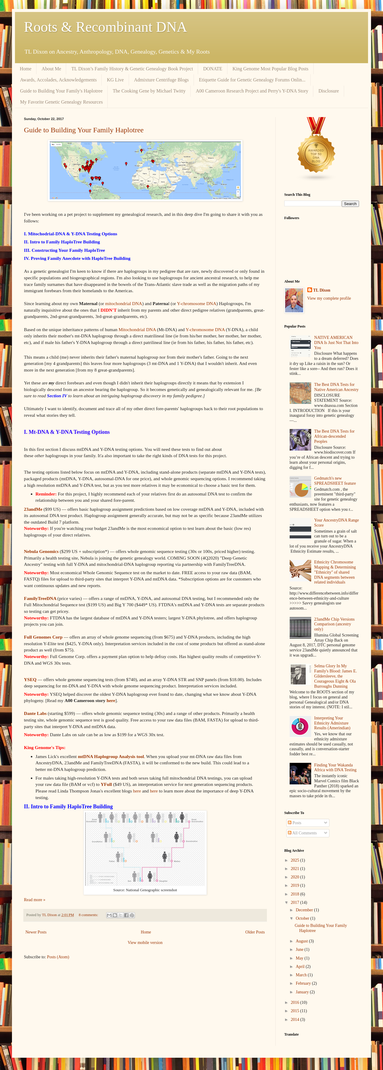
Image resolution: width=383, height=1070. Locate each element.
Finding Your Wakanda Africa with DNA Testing (335, 767)
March (302, 975)
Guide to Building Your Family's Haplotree (61, 90)
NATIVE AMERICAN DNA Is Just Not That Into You (336, 342)
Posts (294, 823)
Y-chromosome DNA (196, 303)
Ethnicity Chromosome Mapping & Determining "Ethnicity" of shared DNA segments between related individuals (335, 572)
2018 (295, 894)
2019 (295, 885)
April (301, 966)
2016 (295, 1002)
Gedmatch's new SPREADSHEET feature (335, 481)
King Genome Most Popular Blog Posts (270, 68)
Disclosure (328, 90)
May (300, 958)
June (300, 949)
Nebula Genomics (41, 551)
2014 (295, 1019)
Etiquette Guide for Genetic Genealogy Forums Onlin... (252, 79)
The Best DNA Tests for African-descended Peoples (334, 436)
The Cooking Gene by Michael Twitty (149, 90)
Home (25, 68)
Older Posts (255, 932)
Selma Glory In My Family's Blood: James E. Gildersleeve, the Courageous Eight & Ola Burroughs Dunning (335, 676)
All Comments (302, 833)
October (303, 918)
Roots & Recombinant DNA (105, 27)
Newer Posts (35, 932)
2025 (295, 860)
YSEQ (30, 679)
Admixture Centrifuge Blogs (161, 79)
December (305, 910)
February (304, 983)
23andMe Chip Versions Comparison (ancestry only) (334, 624)
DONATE (212, 68)
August (302, 941)
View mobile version (145, 942)
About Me (51, 68)
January (303, 992)
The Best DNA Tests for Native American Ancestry (336, 387)
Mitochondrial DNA (137, 329)
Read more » (34, 900)
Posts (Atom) (58, 957)
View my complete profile (329, 298)
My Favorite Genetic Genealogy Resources (61, 101)
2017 (295, 902)
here (111, 700)
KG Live (115, 79)
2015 (295, 1011)
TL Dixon (321, 290)
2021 (295, 868)
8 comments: (89, 915)
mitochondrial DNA (123, 303)
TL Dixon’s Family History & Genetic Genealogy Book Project (132, 68)
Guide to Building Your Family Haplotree (84, 130)
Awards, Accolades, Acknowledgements (58, 79)
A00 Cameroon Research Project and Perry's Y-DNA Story (252, 90)
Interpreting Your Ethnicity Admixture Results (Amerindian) (332, 723)
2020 (295, 877)
